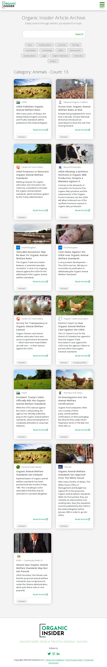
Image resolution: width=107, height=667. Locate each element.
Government (75, 50)
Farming (75, 45)
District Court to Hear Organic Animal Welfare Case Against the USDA (71, 326)
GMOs (60, 50)
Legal (44, 56)
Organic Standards (60, 56)
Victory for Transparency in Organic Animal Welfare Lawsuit (31, 326)
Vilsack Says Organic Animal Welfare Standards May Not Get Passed (32, 568)
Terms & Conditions (55, 659)
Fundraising (47, 50)
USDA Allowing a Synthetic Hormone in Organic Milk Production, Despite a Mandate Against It (73, 176)
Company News (44, 45)
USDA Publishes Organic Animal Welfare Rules (29, 108)
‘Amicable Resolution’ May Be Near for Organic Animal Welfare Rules (32, 255)
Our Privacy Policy (74, 659)
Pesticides (78, 56)
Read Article (40, 129)
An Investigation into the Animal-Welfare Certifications (72, 400)
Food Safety (31, 50)
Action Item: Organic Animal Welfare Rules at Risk (74, 108)
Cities (29, 45)
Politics (53, 61)
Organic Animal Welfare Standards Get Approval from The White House (71, 474)
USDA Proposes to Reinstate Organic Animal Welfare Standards (32, 175)
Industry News (30, 56)
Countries (62, 45)
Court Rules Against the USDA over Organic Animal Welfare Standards (73, 255)
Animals (22, 137)
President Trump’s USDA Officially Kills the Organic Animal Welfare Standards (31, 400)
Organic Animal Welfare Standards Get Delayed (29, 473)
